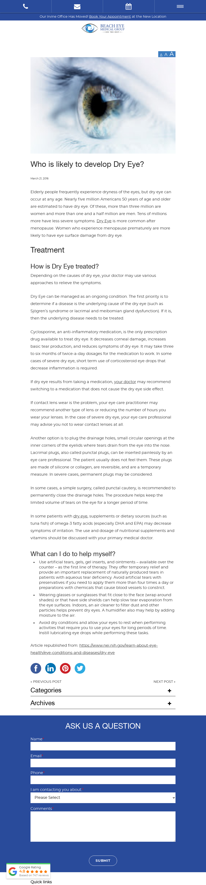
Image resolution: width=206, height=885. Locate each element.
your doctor (125, 382)
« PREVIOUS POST (45, 681)
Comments (42, 809)
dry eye (80, 516)
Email (36, 756)
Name (37, 739)
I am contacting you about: (57, 790)
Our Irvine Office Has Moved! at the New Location (103, 16)
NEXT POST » (165, 681)
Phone (37, 773)
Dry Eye (104, 221)
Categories (45, 690)
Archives (42, 703)
